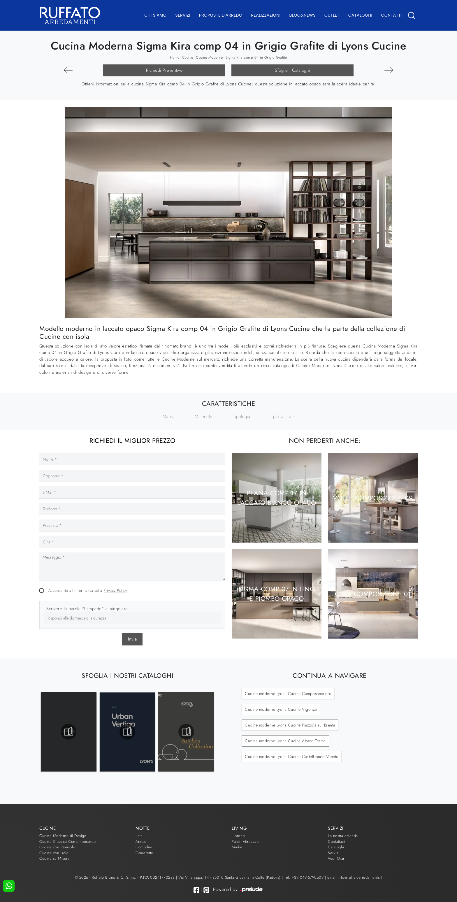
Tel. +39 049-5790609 (304, 877)
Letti (139, 835)
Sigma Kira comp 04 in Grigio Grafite (256, 57)
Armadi (141, 841)
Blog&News (302, 15)
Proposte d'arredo (220, 15)
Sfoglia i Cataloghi (292, 70)
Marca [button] (169, 416)
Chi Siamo (155, 15)
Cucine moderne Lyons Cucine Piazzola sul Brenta (290, 725)
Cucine (187, 57)
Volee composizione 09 (373, 498)
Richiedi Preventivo (164, 70)
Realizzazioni (266, 15)
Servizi (182, 15)
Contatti (391, 15)
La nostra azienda (343, 835)
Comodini (144, 847)
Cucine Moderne (209, 57)
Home (174, 57)
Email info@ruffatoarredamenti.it (354, 877)
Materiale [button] (203, 416)
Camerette (144, 853)
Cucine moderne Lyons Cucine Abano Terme (285, 741)
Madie (237, 847)
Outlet (332, 15)
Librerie (238, 835)
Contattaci (336, 841)
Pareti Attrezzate (246, 841)
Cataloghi (360, 15)
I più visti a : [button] (282, 416)
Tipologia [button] (241, 416)
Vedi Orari (336, 858)
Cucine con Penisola (57, 847)
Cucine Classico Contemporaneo (67, 841)
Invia (132, 639)
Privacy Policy (115, 590)
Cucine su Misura (54, 858)
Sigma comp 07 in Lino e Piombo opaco (276, 593)
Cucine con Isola (53, 853)
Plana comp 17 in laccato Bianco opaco (276, 497)
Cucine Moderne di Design (62, 835)
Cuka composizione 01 (373, 594)
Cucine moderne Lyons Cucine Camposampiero (288, 693)
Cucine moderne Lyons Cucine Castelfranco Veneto (292, 756)
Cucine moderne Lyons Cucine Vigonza (281, 709)
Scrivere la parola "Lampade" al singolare (87, 609)
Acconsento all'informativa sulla (87, 590)
